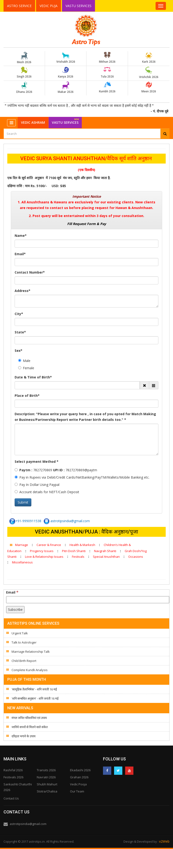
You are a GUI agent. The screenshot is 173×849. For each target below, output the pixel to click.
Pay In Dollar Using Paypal (37, 484)
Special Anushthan (106, 556)
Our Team (77, 791)
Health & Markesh (82, 545)
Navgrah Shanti (105, 551)
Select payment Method (36, 461)
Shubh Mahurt (47, 784)
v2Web (164, 841)
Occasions (135, 556)
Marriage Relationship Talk (31, 651)
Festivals (78, 556)
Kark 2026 (148, 58)
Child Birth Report (24, 661)
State (20, 332)
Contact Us (11, 798)
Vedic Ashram (33, 122)
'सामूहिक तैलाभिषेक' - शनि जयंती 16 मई (34, 689)
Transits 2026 (46, 770)
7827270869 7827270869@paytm (56, 470)
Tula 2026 (107, 72)
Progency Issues (42, 551)
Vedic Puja (49, 6)
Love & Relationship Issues (44, 556)
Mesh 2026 (24, 58)
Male (24, 360)
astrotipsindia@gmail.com (67, 521)
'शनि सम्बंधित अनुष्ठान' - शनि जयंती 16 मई (35, 698)
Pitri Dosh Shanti (74, 551)
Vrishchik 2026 (148, 73)
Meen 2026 (148, 87)
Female (26, 368)
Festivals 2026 (13, 777)
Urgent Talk (20, 633)
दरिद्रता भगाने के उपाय (24, 736)
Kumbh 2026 (107, 87)
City (19, 314)
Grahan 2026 (79, 777)
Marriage (21, 545)
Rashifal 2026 (13, 770)
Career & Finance (49, 545)
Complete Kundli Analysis (30, 670)
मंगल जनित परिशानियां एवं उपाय (29, 718)
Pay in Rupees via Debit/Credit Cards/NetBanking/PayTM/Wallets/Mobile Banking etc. (82, 477)
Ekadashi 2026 (80, 770)
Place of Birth (27, 395)
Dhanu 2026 (24, 88)
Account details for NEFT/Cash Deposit (47, 492)
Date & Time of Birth (33, 377)
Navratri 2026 (46, 777)
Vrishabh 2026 (65, 58)
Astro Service (19, 6)
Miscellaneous (22, 562)
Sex (18, 350)
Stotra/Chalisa (47, 791)
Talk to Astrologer (24, 642)
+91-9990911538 (25, 521)
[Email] (87, 599)
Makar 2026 (65, 88)
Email (20, 254)
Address (22, 290)
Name (21, 235)
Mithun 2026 (107, 58)
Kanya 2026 (65, 72)
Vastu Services (79, 5)
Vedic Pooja (78, 784)
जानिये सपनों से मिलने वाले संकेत (30, 727)
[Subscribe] (15, 609)
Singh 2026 (24, 72)
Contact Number (30, 272)
